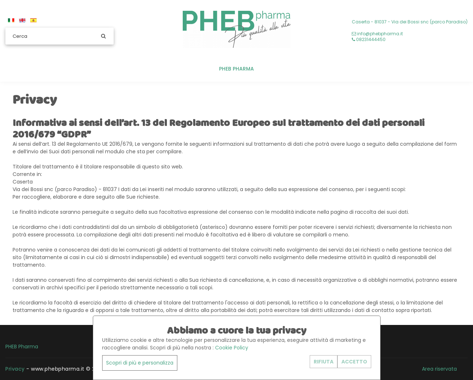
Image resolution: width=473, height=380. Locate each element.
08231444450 (369, 39)
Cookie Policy (231, 347)
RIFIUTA (323, 361)
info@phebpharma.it (377, 34)
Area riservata (439, 368)
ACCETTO (354, 361)
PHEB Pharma (236, 68)
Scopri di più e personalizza (139, 362)
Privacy (15, 368)
